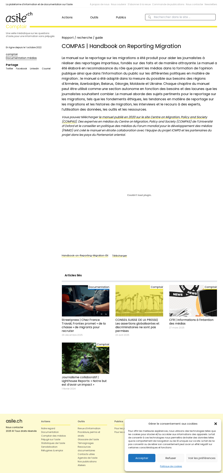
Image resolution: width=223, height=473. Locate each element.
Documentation (50, 432)
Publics (121, 17)
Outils (94, 17)
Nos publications (87, 461)
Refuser (171, 458)
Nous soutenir (118, 4)
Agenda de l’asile (87, 457)
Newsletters (211, 4)
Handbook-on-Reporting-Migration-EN (85, 255)
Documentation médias (21, 58)
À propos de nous (99, 4)
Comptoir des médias (53, 435)
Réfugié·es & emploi (52, 450)
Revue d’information (89, 428)
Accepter (141, 458)
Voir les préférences (201, 458)
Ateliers (82, 465)
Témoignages (86, 443)
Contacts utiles (86, 454)
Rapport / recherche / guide (82, 38)
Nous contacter (194, 4)
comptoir (12, 54)
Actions (67, 17)
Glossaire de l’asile (88, 439)
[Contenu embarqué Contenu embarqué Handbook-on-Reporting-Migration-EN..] (139, 195)
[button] (215, 424)
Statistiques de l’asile (53, 443)
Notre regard (48, 428)
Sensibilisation (49, 446)
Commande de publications (168, 4)
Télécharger (119, 255)
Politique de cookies (171, 466)
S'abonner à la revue (139, 4)
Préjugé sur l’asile (50, 439)
